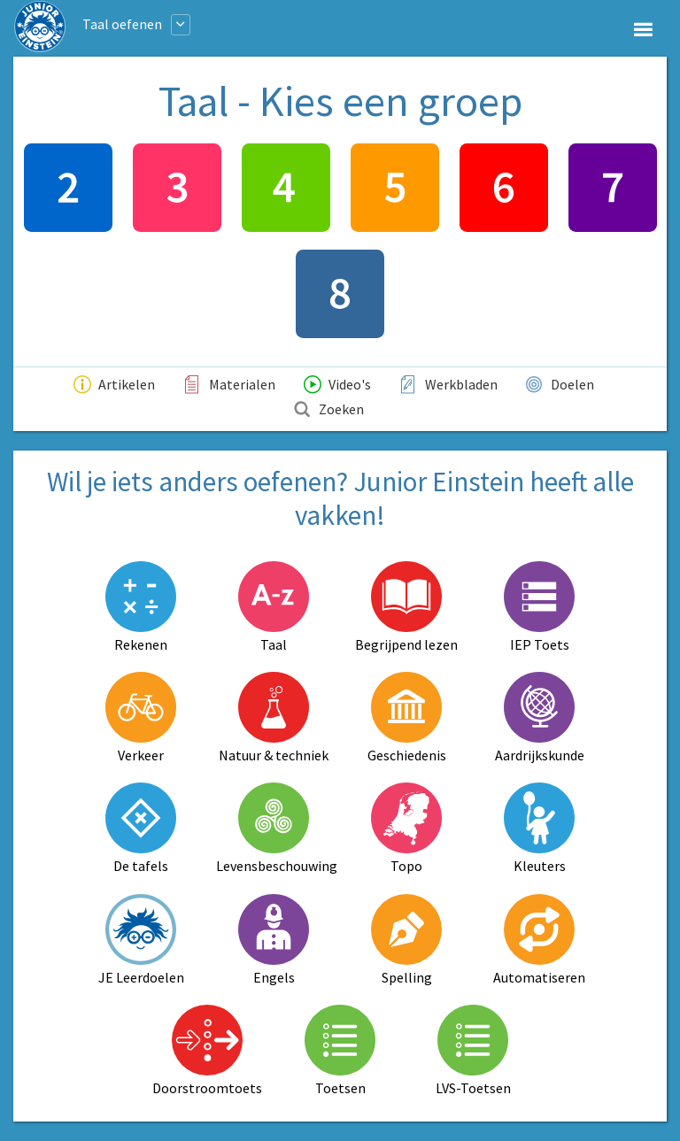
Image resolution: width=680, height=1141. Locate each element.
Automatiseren (539, 940)
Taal (273, 607)
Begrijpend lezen (406, 607)
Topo (406, 829)
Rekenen (140, 607)
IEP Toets (539, 607)
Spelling (406, 940)
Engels (273, 940)
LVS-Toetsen (473, 1051)
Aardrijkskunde (539, 718)
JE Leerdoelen (141, 940)
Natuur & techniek (273, 718)
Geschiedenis (406, 718)
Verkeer (140, 718)
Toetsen (340, 1051)
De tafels (140, 829)
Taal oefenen (122, 24)
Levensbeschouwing (273, 829)
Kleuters (539, 829)
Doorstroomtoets (207, 1051)
